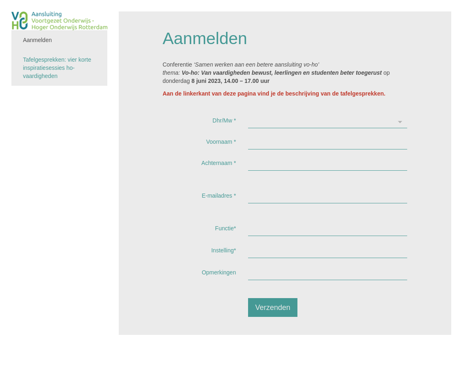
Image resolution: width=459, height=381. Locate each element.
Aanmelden (37, 40)
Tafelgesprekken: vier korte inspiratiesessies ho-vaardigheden (57, 67)
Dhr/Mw (224, 120)
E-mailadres (219, 195)
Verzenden (272, 307)
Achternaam (219, 163)
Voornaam (221, 141)
